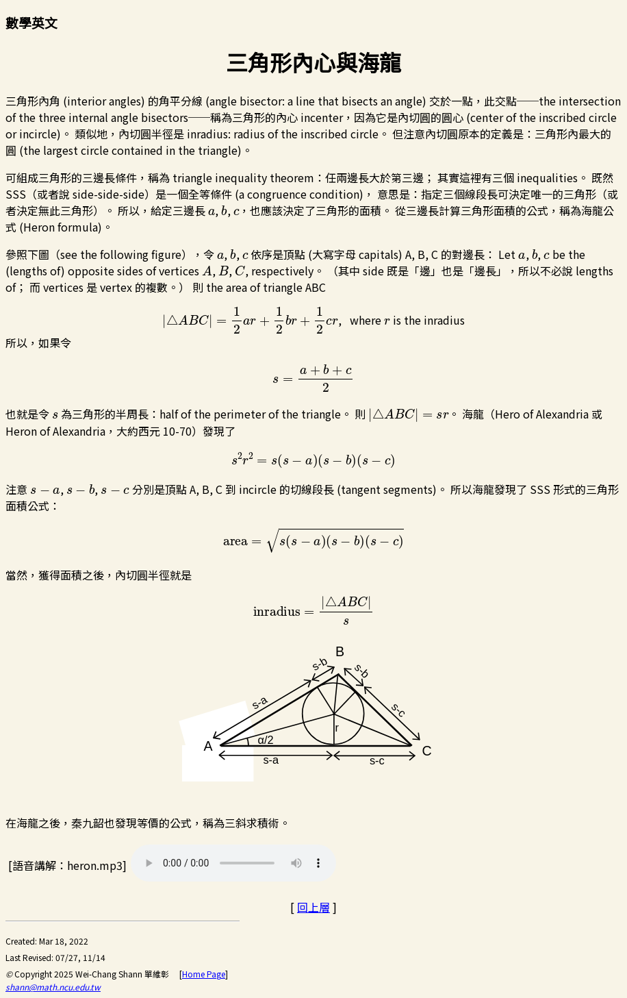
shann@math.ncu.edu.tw (53, 987)
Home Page (203, 974)
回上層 (313, 907)
